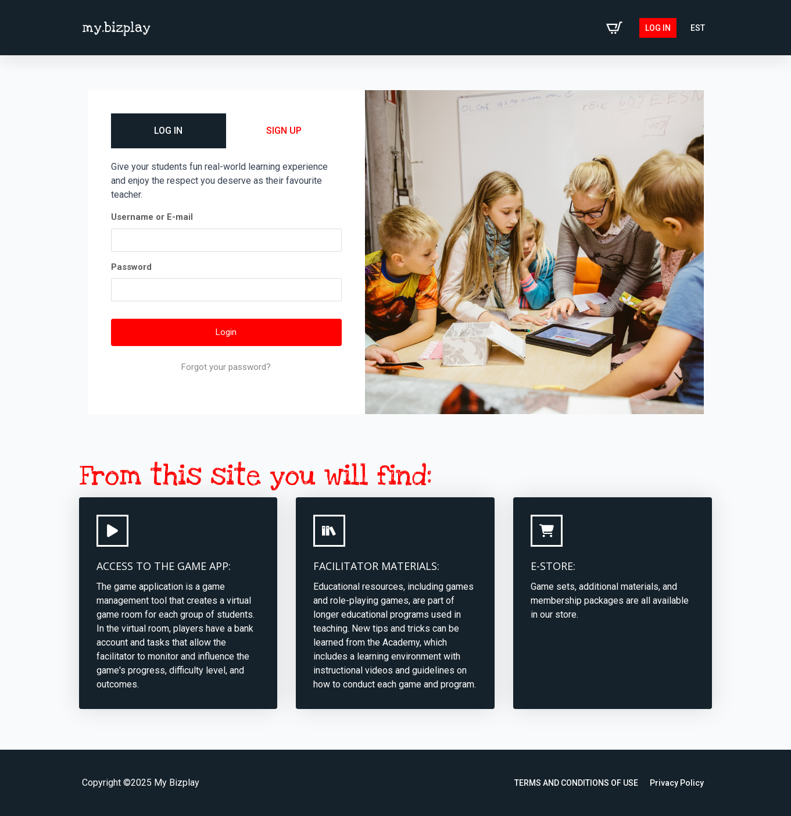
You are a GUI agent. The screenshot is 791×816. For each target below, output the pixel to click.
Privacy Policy (677, 783)
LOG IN (168, 130)
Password (131, 267)
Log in (658, 28)
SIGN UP (284, 130)
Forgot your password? (226, 367)
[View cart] (614, 28)
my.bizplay (116, 28)
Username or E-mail (152, 217)
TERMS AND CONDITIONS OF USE (576, 783)
